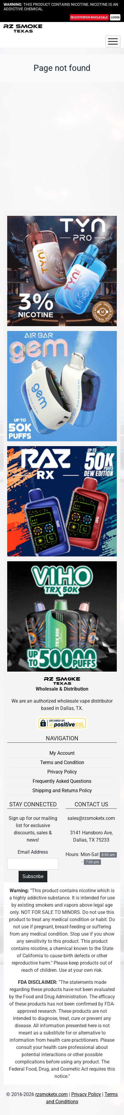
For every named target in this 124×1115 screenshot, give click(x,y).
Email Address (33, 852)
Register (89, 17)
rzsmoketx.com (51, 1094)
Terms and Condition (62, 762)
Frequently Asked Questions (62, 781)
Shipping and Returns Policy (62, 790)
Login (115, 17)
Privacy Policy (62, 772)
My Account (62, 753)
